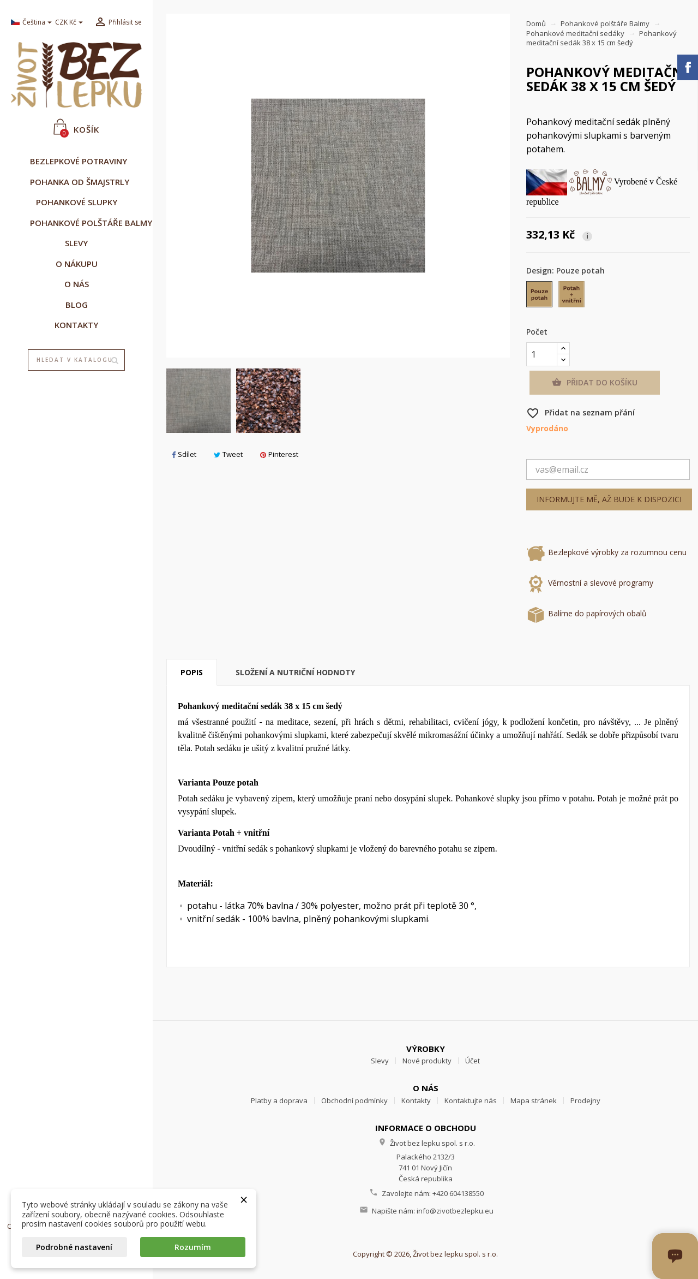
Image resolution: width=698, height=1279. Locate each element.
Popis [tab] (191, 672)
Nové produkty (427, 1061)
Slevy (380, 1061)
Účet (472, 1061)
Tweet (228, 454)
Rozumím (192, 1247)
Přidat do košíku (594, 382)
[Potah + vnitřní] (572, 296)
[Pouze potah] (540, 296)
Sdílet (184, 454)
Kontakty (416, 1100)
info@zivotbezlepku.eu (455, 1211)
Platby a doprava (279, 1100)
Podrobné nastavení (74, 1247)
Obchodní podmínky (354, 1100)
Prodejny (585, 1100)
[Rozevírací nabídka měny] (70, 22)
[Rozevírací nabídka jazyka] (29, 22)
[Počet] (541, 354)
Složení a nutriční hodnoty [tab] (295, 672)
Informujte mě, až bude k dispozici (609, 499)
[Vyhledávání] (76, 360)
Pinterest (279, 454)
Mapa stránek (533, 1100)
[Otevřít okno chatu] (696, 1277)
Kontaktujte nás (470, 1100)
